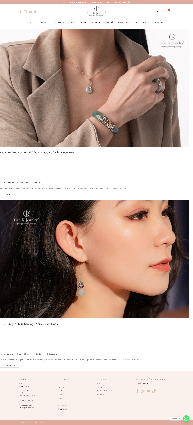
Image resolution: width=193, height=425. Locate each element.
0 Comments (52, 354)
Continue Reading (10, 193)
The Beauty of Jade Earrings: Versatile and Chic (29, 324)
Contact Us (158, 22)
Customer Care (142, 22)
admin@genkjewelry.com (26, 408)
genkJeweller (9, 183)
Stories (38, 183)
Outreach (109, 22)
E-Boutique (58, 22)
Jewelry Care (100, 394)
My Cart (99, 387)
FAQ (98, 398)
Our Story (44, 22)
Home (32, 22)
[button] (163, 11)
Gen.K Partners (124, 22)
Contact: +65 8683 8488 (26, 400)
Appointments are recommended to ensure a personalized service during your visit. (96, 2)
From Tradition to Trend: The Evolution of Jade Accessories (37, 152)
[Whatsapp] (186, 418)
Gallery (83, 22)
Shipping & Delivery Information (107, 391)
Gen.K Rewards (62, 409)
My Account (100, 384)
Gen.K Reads (96, 22)
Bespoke (72, 22)
